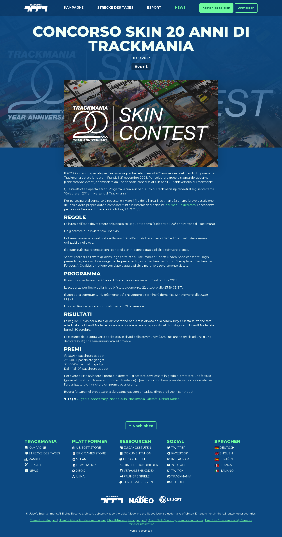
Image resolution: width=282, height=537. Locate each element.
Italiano (224, 470)
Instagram (178, 459)
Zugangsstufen (135, 447)
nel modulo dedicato (180, 205)
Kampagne (74, 8)
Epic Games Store (89, 453)
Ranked (33, 459)
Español (224, 459)
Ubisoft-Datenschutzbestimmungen (82, 520)
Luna (78, 476)
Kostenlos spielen (216, 8)
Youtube (176, 465)
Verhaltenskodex (136, 470)
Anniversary (99, 399)
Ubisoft (152, 399)
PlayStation (84, 465)
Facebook (177, 453)
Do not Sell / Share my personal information (175, 520)
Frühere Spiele (134, 476)
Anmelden (246, 8)
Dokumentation (135, 453)
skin (124, 399)
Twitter (176, 447)
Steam (79, 459)
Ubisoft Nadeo (169, 399)
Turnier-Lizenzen (136, 482)
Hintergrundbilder (138, 465)
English (223, 453)
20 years (83, 399)
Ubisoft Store (86, 447)
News (180, 8)
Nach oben (141, 426)
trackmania (137, 399)
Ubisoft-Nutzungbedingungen (126, 520)
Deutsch (224, 447)
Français (224, 465)
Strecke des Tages (115, 8)
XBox (78, 470)
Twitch (175, 470)
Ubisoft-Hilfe (132, 459)
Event (141, 66)
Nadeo (114, 399)
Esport (154, 8)
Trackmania (179, 476)
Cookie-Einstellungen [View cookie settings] (43, 520)
